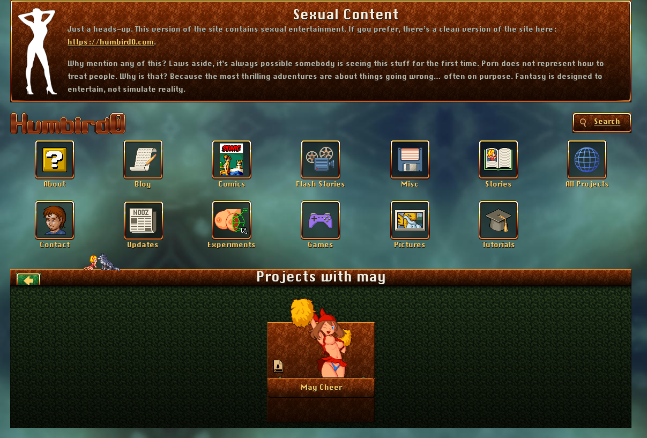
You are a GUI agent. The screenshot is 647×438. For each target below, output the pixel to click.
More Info (321, 386)
